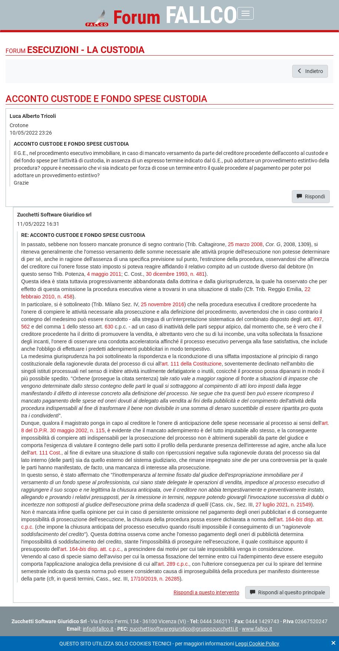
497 (317, 319)
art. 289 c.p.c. (173, 564)
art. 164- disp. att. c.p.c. (90, 549)
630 (109, 327)
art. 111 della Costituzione (192, 364)
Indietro (310, 71)
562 (25, 327)
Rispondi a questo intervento (206, 592)
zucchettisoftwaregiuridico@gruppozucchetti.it (183, 629)
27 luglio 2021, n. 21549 (283, 505)
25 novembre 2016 (162, 304)
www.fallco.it (257, 629)
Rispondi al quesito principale (287, 592)
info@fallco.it (98, 629)
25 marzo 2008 (245, 244)
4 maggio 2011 (104, 274)
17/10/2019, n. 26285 (155, 579)
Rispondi (311, 196)
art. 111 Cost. (45, 453)
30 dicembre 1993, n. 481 (175, 274)
